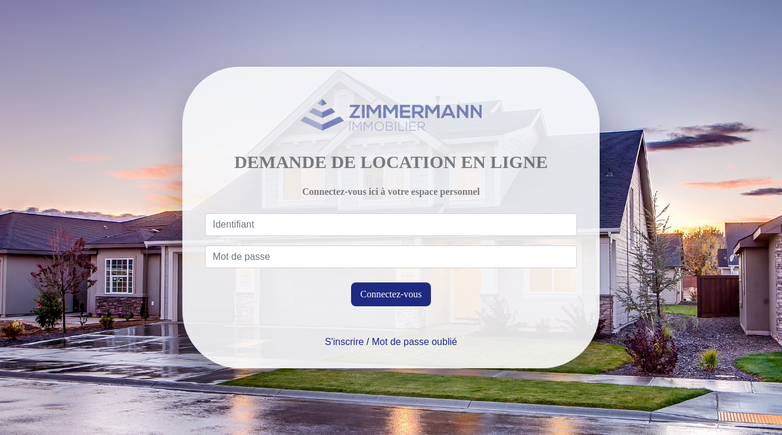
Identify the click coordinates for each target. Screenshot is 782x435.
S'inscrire (344, 342)
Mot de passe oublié (414, 342)
